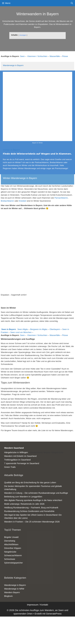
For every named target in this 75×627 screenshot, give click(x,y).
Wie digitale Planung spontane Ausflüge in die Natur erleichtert (33, 500)
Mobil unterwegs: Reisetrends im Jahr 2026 (24, 504)
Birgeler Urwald (11, 537)
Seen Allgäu (22, 329)
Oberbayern (55, 329)
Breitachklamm (7, 201)
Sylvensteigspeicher (13, 563)
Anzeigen (23, 35)
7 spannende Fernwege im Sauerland (21, 463)
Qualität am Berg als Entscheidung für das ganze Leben (30, 482)
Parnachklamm (61, 198)
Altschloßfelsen (11, 544)
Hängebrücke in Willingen (16, 452)
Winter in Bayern (11, 150)
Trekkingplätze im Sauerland (17, 460)
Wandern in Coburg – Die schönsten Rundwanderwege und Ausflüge (36, 493)
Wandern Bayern (12, 592)
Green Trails (10, 467)
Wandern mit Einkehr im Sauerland (20, 456)
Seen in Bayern (8, 329)
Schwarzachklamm (13, 555)
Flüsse (65, 56)
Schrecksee (9, 559)
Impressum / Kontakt (37, 604)
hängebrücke (10, 552)
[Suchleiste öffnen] (72, 3)
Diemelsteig (9, 541)
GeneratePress (54, 613)
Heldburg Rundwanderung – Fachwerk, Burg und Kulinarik (31, 507)
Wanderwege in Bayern (13, 65)
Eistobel (22, 201)
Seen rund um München (21, 332)
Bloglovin (8, 596)
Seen (22, 56)
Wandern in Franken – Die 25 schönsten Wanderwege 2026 (32, 522)
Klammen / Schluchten (37, 56)
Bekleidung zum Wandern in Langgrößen (23, 496)
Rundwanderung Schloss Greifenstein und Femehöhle (29, 511)
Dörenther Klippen (12, 548)
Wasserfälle (55, 56)
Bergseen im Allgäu (38, 329)
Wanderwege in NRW (14, 589)
